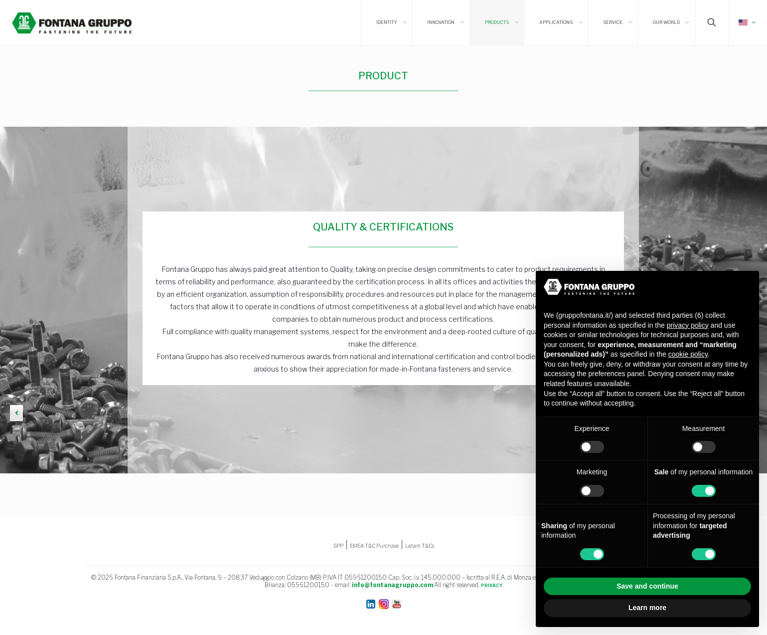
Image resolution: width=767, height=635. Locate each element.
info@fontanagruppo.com (392, 585)
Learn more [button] (647, 608)
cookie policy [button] (688, 354)
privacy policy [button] (688, 325)
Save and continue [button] (647, 586)
